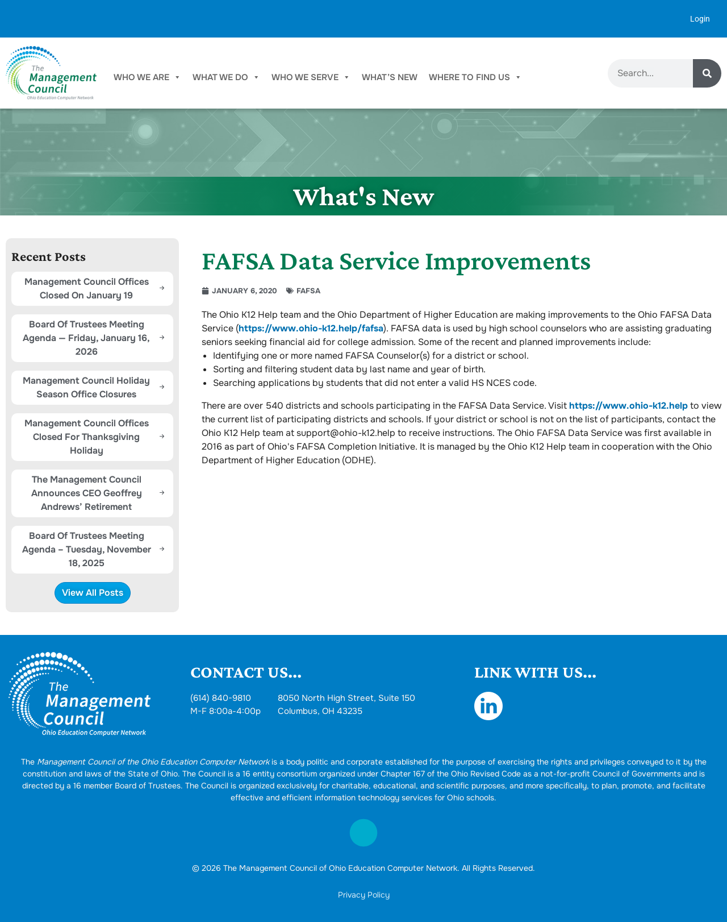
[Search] (707, 73)
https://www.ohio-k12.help (628, 406)
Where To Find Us (475, 77)
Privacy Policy (364, 895)
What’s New (389, 77)
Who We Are (147, 77)
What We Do (226, 77)
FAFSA (308, 291)
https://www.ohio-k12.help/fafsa (311, 328)
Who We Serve (310, 77)
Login (700, 18)
